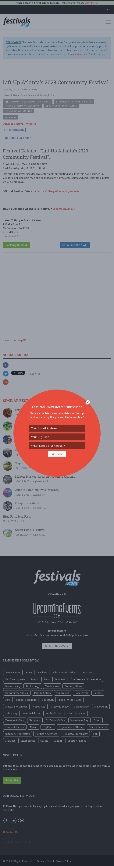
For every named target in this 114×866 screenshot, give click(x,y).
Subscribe (57, 454)
